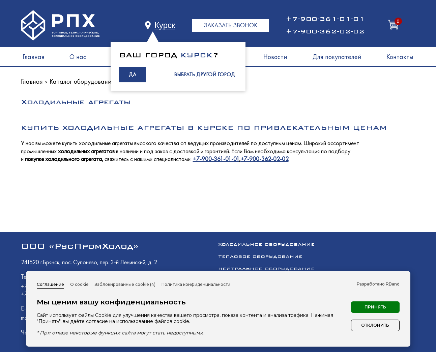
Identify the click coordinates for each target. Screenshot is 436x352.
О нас (77, 56)
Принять (375, 306)
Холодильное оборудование (266, 244)
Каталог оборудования (82, 81)
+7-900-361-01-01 (325, 19)
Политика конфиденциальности (196, 284)
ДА (132, 74)
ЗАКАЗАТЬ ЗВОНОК (230, 25)
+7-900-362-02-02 (325, 31)
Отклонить (375, 325)
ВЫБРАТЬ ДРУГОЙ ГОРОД (204, 74)
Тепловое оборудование (260, 256)
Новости (275, 56)
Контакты (399, 56)
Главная (34, 56)
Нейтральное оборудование (266, 268)
